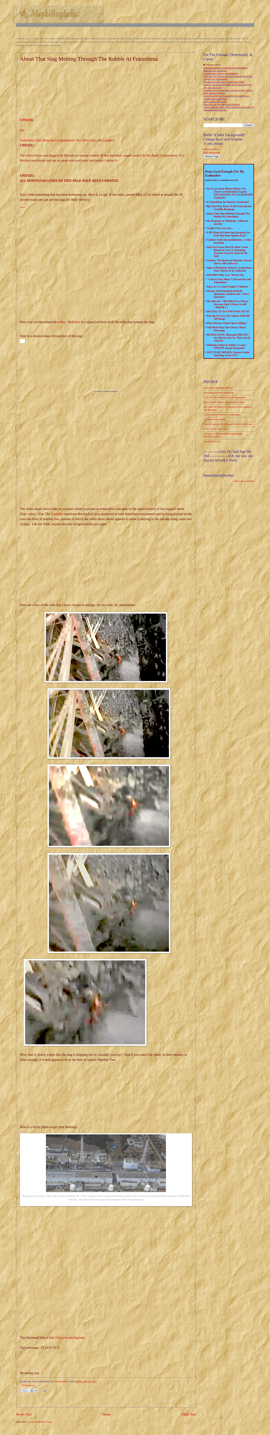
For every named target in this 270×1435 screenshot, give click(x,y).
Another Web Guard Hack (215, 98)
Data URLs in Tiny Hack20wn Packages (221, 104)
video (61, 322)
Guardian (57, 514)
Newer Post (24, 1414)
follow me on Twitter (244, 481)
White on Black (211, 149)
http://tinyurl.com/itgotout (66, 1337)
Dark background (211, 152)
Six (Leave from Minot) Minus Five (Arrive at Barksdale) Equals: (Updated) (229, 193)
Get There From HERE (214, 419)
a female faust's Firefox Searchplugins (220, 73)
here (77, 322)
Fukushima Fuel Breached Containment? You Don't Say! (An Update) (67, 140)
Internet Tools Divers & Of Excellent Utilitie (223, 82)
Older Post (189, 1414)
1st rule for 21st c (211, 441)
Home (106, 1414)
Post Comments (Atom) (40, 1422)
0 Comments (28, 1385)
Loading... (208, 466)
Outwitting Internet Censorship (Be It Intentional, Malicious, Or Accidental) (225, 69)
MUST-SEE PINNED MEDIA (218, 388)
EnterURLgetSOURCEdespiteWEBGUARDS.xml (226, 96)
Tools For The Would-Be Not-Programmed (224, 397)
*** (22, 208)
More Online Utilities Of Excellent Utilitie (223, 402)
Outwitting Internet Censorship (218, 392)
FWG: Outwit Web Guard (215, 101)
